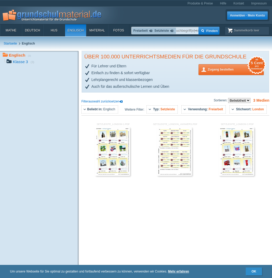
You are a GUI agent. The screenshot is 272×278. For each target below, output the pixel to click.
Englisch (75, 30)
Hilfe (223, 3)
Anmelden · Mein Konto (247, 15)
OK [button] (254, 271)
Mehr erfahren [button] (178, 271)
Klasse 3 (20, 62)
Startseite (10, 43)
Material (97, 30)
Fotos (118, 30)
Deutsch (32, 30)
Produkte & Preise (200, 3)
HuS (54, 30)
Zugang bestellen (236, 69)
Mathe (11, 30)
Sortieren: (221, 100)
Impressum (259, 3)
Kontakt (238, 3)
